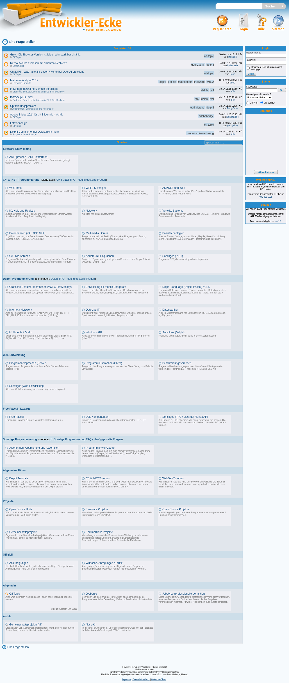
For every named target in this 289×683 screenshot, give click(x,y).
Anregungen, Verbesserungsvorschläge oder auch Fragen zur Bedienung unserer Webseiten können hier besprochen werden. (114, 567)
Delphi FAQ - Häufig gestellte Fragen (73, 278)
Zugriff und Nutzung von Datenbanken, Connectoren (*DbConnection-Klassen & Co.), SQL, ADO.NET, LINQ (40, 237)
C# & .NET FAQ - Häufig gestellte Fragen (81, 179)
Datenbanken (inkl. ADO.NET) (27, 233)
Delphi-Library (56, 486)
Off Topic (17, 57)
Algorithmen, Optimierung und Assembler (32, 109)
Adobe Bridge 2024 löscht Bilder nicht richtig (36, 114)
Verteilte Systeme (172, 210)
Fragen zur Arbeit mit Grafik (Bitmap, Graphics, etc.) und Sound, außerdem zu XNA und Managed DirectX (114, 237)
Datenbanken (170, 309)
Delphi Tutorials (18, 478)
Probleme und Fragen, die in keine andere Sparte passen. (187, 336)
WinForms (15, 187)
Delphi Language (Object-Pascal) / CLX (186, 286)
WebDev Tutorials (173, 478)
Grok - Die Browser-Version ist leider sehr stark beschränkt (45, 54)
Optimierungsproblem (23, 106)
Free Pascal (16, 416)
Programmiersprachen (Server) (27, 363)
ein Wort (254, 103)
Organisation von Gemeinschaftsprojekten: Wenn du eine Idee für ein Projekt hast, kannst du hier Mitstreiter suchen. (39, 536)
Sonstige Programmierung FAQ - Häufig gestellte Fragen (88, 439)
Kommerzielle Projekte (99, 532)
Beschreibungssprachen (176, 363)
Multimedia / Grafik (97, 233)
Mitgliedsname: (253, 52)
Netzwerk (91, 210)
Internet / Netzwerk (20, 309)
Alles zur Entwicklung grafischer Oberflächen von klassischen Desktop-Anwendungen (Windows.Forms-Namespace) (40, 192)
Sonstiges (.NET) (172, 256)
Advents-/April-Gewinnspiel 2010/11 (103, 630)
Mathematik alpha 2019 (24, 80)
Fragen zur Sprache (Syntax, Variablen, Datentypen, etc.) (34, 420)
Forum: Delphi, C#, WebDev (102, 29)
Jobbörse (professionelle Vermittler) (183, 593)
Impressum (126, 679)
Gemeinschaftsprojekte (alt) (25, 624)
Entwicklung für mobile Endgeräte (106, 286)
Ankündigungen (18, 563)
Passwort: (251, 60)
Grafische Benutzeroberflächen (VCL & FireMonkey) (39, 91)
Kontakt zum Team (158, 679)
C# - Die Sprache (19, 256)
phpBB (164, 667)
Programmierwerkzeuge (24, 134)
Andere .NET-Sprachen (100, 256)
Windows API (94, 332)
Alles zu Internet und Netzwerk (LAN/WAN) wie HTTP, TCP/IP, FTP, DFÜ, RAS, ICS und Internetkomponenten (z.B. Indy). (39, 314)
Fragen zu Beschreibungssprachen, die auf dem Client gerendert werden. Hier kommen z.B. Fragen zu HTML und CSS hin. (191, 367)
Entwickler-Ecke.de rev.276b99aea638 (137, 667)
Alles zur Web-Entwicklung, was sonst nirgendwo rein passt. (35, 389)
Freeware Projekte (22, 83)
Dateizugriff (18, 66)
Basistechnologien (173, 233)
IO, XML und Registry (22, 210)
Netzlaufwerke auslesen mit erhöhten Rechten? (38, 63)
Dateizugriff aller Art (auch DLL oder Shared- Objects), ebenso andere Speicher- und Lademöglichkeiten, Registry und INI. (117, 314)
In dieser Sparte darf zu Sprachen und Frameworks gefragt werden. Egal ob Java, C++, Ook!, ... (37, 161)
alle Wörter (269, 103)
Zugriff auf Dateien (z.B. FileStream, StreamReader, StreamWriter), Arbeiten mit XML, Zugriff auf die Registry (38, 215)
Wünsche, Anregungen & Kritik (104, 563)
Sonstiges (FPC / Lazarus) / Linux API (185, 416)
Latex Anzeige (18, 123)
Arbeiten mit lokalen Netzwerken (98, 214)
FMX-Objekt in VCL (21, 97)
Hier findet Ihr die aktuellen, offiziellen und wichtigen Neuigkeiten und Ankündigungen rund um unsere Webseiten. (39, 567)
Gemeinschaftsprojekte (23, 532)
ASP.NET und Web (173, 187)
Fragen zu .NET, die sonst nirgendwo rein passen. (183, 259)
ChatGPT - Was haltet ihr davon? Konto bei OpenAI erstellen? (47, 71)
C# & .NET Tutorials (98, 478)
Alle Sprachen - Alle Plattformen (28, 157)
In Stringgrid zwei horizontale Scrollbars (34, 88)
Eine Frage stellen (22, 42)
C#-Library (122, 486)
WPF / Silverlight (96, 187)
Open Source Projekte (175, 509)
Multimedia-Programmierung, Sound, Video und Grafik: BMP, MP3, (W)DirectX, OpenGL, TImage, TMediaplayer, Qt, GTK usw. (38, 337)
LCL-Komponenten (97, 416)
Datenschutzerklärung (141, 679)
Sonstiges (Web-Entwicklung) (27, 386)
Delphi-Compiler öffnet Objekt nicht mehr (34, 131)
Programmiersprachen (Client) (104, 363)
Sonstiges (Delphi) (173, 332)
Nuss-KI (91, 624)
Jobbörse (91, 593)
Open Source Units (20, 509)
